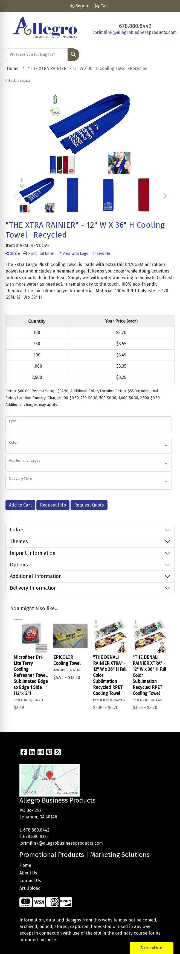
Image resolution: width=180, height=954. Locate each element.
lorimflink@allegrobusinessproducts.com (135, 32)
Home (25, 865)
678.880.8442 (135, 26)
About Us (28, 873)
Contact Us (30, 880)
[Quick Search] (35, 54)
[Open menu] (169, 54)
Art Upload (30, 888)
